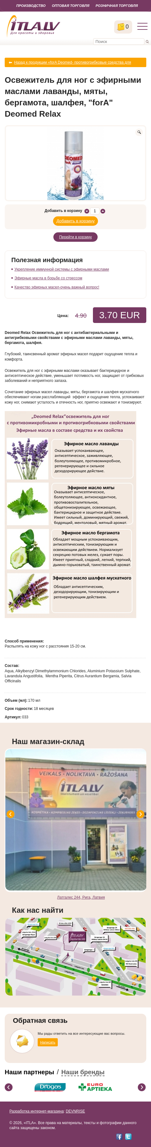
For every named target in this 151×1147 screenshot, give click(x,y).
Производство (31, 6)
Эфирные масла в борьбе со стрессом (48, 278)
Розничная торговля (116, 6)
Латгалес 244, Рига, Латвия (81, 897)
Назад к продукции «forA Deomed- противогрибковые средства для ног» (72, 63)
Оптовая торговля (70, 6)
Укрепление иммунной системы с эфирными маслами (61, 269)
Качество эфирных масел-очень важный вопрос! (56, 287)
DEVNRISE (75, 1111)
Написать (47, 1042)
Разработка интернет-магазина (36, 1111)
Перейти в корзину (75, 237)
